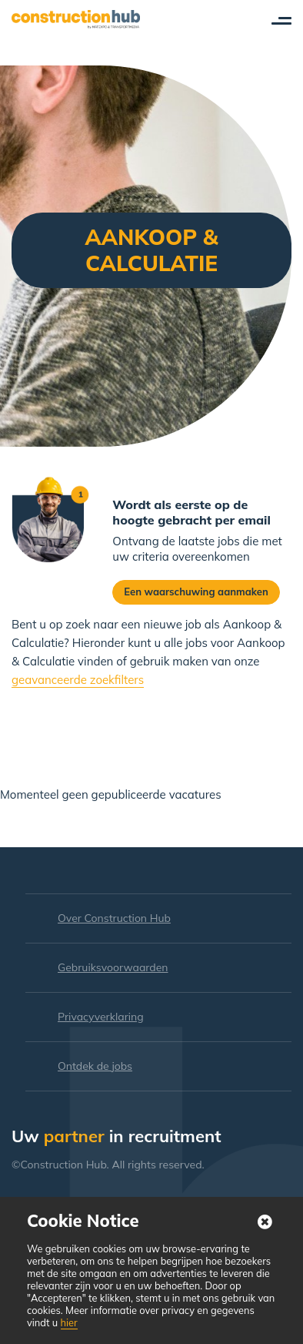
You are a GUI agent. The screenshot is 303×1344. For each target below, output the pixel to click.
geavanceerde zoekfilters (78, 679)
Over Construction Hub (114, 918)
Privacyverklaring (101, 1017)
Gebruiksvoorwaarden (113, 967)
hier (69, 1322)
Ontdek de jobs (95, 1066)
